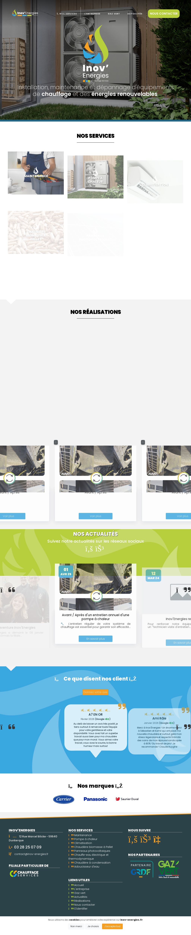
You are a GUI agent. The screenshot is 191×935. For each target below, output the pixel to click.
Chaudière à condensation (89, 863)
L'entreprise (78, 889)
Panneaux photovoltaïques (89, 851)
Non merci (76, 926)
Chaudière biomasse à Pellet (90, 847)
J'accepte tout (112, 926)
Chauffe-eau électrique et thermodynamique (88, 857)
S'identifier (77, 909)
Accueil (76, 885)
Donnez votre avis (95, 692)
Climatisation (80, 843)
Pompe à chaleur (82, 839)
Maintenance (80, 835)
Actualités (77, 897)
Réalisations (79, 901)
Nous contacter (164, 13)
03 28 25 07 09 (27, 847)
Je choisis (93, 926)
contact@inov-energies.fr (31, 854)
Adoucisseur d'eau (83, 866)
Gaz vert (76, 893)
